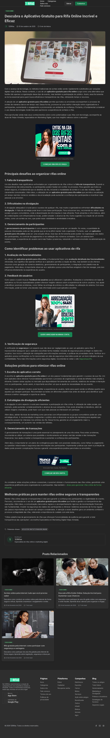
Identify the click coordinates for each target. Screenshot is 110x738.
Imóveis (77, 712)
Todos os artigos (98, 682)
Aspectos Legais (98, 705)
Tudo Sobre (96, 685)
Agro (76, 715)
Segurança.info (85, 359)
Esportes (78, 685)
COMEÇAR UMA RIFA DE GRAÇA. (55, 164)
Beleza (77, 709)
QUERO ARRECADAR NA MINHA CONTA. (55, 334)
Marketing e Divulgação (96, 692)
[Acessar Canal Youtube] (100, 726)
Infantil (77, 706)
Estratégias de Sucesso (97, 701)
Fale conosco (45, 6)
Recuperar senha (64, 688)
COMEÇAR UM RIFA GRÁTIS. (55, 473)
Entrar (60, 682)
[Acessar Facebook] (96, 726)
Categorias (52, 1)
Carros (77, 688)
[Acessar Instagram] (103, 726)
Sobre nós (44, 3)
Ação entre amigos (81, 697)
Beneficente (79, 700)
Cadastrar (61, 685)
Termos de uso (45, 694)
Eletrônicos (79, 682)
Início (42, 1)
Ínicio (42, 682)
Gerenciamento (97, 688)
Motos (77, 691)
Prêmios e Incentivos (99, 696)
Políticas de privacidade (44, 698)
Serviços (78, 694)
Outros (77, 703)
